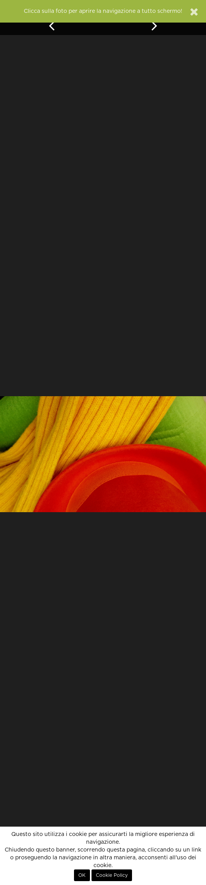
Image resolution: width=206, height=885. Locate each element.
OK (82, 875)
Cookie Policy (112, 875)
